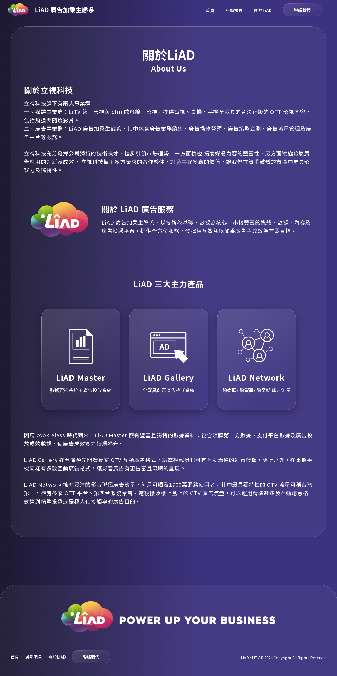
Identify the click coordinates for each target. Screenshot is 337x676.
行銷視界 (234, 10)
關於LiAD (263, 10)
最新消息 (33, 657)
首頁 (210, 10)
